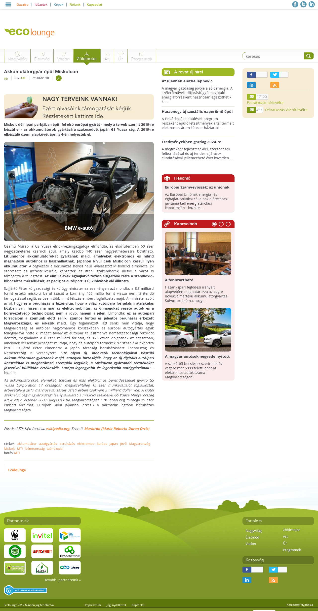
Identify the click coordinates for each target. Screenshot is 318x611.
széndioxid (55, 448)
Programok (141, 58)
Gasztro (22, 4)
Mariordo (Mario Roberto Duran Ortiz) (116, 428)
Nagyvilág (17, 58)
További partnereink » (62, 580)
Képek (58, 4)
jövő (123, 443)
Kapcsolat (94, 4)
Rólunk (75, 4)
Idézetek (41, 4)
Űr (120, 58)
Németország (35, 448)
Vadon (63, 58)
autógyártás (48, 443)
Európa (102, 443)
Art (107, 58)
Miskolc (9, 448)
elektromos (85, 443)
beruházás (67, 443)
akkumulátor (27, 443)
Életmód (42, 58)
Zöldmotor (87, 58)
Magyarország (139, 443)
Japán (114, 443)
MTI (23, 78)
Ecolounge (17, 470)
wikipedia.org (57, 428)
